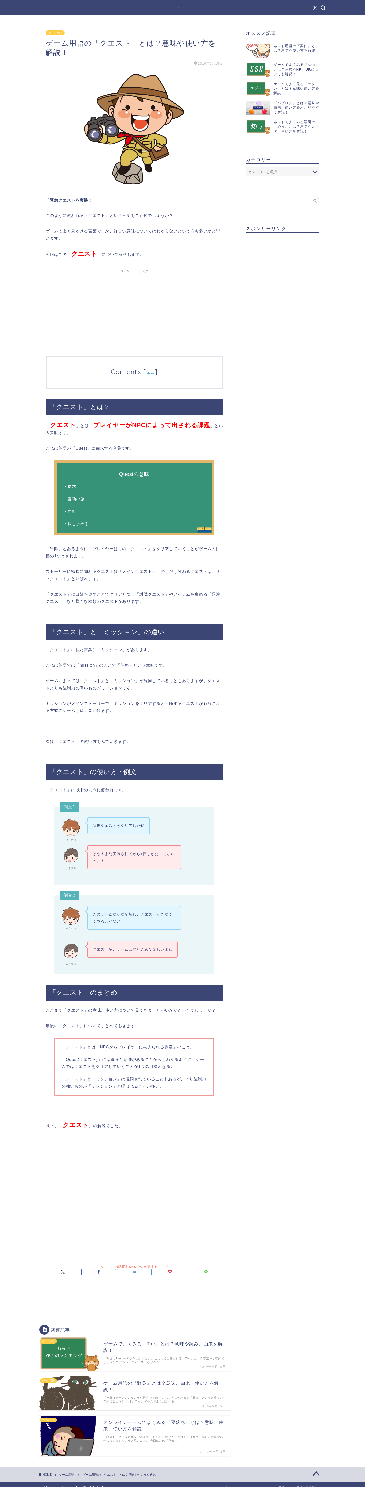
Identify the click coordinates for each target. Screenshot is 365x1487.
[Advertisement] (134, 310)
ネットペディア (182, 7)
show (150, 373)
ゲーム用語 (55, 32)
